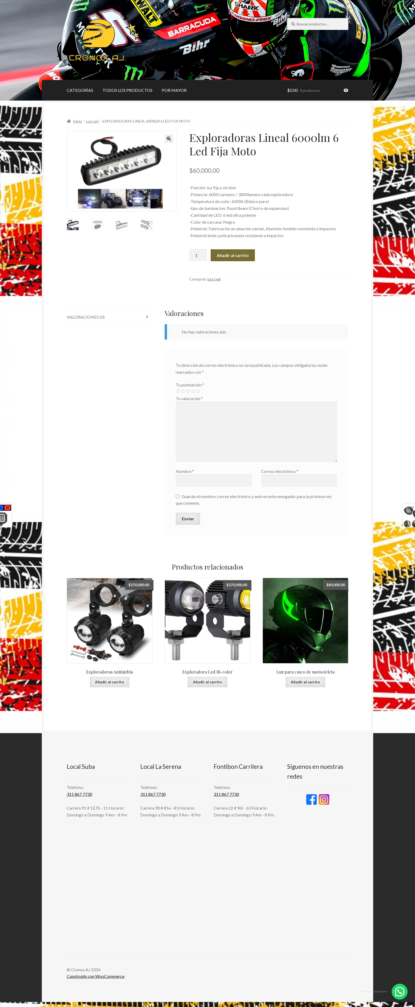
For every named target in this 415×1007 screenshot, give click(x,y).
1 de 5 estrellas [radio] (178, 391)
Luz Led (92, 121)
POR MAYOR (174, 90)
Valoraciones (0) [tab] (86, 316)
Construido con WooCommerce (95, 976)
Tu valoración (189, 398)
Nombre (185, 471)
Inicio (77, 121)
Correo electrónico (279, 471)
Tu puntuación (190, 384)
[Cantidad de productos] (198, 255)
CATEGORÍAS (80, 90)
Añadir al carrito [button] (109, 682)
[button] (169, 138)
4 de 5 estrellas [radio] (193, 391)
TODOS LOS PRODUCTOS (127, 90)
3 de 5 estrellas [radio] (188, 391)
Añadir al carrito (233, 255)
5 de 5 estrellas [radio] (198, 391)
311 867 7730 (79, 794)
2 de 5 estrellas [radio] (183, 391)
